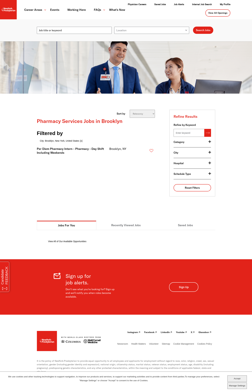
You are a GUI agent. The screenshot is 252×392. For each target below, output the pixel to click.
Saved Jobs (160, 4)
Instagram (133, 332)
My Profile (225, 4)
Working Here (76, 10)
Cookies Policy (204, 344)
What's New (117, 10)
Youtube (181, 332)
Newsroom (122, 344)
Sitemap (166, 344)
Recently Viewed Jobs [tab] (126, 225)
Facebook (150, 332)
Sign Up (184, 287)
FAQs (97, 9)
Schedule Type (182, 173)
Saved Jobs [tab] (185, 225)
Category (179, 142)
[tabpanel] (126, 236)
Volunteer (153, 344)
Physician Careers (137, 4)
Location (119, 25)
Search (207, 133)
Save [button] (146, 151)
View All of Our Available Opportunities (67, 241)
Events (54, 10)
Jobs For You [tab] (66, 225)
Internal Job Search (202, 4)
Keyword (42, 25)
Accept (237, 378)
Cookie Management (183, 344)
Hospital (179, 163)
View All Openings (217, 12)
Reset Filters (192, 187)
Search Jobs (203, 30)
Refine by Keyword (185, 124)
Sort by (121, 113)
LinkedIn (166, 332)
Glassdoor (204, 332)
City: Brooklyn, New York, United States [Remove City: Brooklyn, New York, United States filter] (59, 141)
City (176, 152)
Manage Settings (237, 385)
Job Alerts (179, 4)
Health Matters (138, 344)
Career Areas (33, 9)
